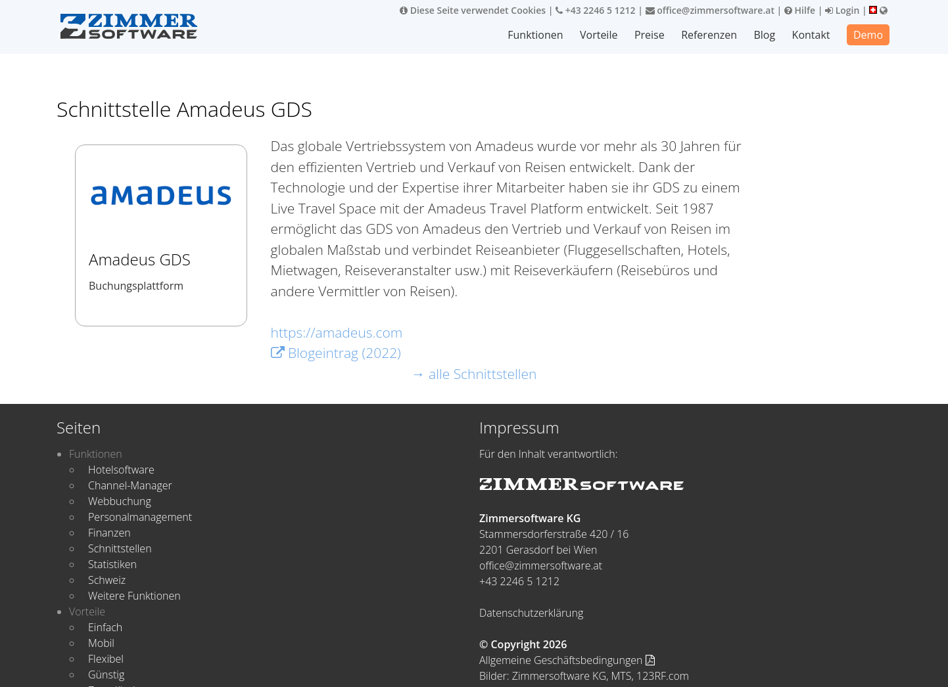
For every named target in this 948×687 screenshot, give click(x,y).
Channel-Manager (130, 485)
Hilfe (799, 10)
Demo (868, 35)
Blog (765, 35)
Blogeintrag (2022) (336, 353)
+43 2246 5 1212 (596, 10)
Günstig (106, 674)
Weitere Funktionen (134, 595)
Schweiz (107, 580)
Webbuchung (119, 501)
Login (842, 10)
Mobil (101, 643)
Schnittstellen (120, 548)
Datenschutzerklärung (531, 613)
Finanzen (109, 532)
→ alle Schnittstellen (474, 374)
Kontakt (811, 35)
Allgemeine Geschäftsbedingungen (567, 660)
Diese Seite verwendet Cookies (473, 10)
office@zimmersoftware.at (710, 10)
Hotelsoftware (121, 469)
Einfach (105, 627)
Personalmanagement (140, 517)
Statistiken (112, 564)
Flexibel (106, 659)
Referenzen (710, 35)
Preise (650, 35)
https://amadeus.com (337, 332)
